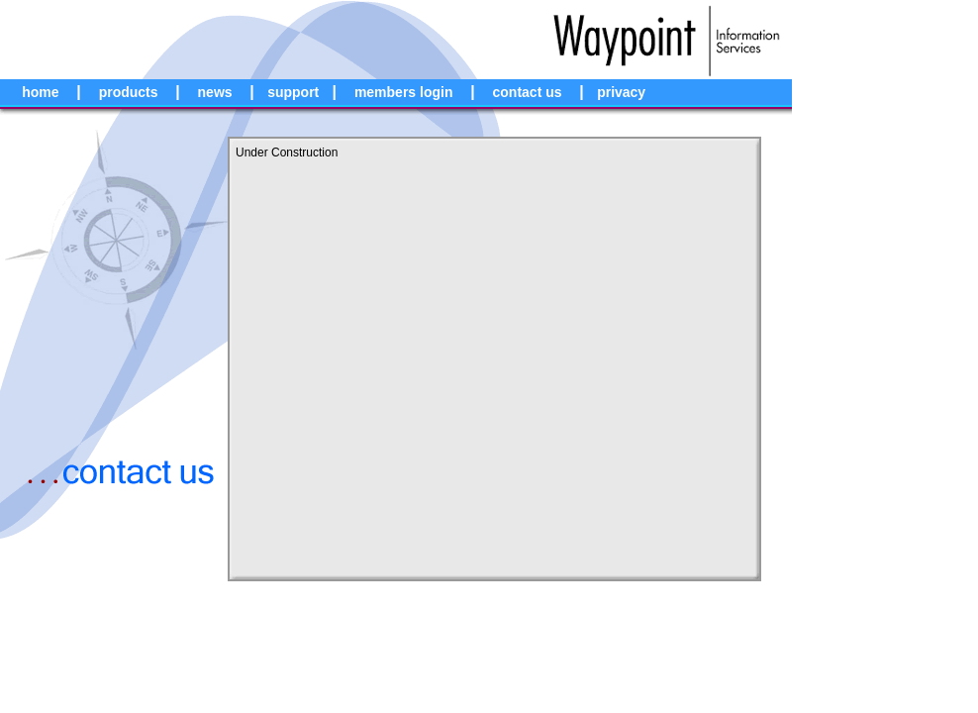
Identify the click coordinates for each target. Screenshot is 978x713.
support (293, 92)
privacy (621, 92)
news (215, 92)
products (128, 92)
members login (403, 92)
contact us (527, 92)
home (40, 92)
